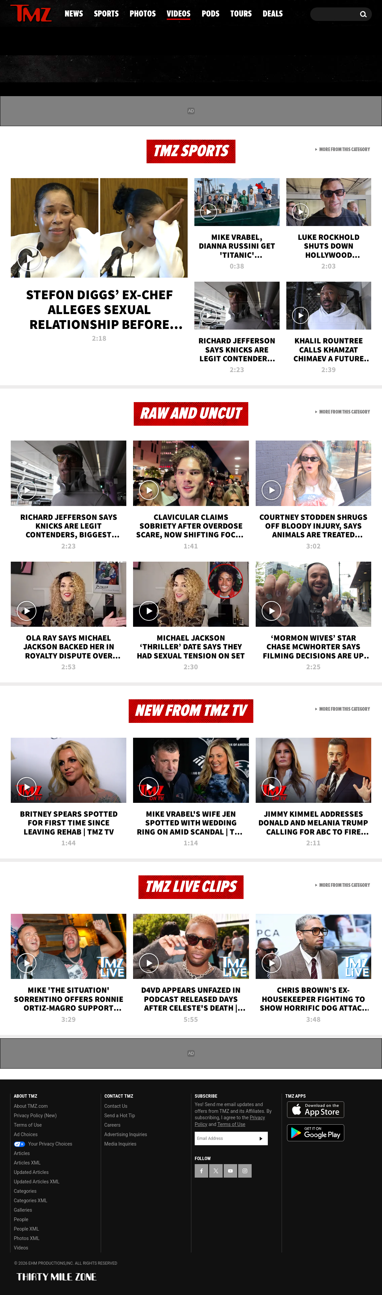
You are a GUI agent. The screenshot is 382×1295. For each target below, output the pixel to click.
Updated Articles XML (36, 1181)
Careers (112, 1125)
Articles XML (27, 1162)
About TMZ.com (31, 1106)
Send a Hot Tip (119, 1115)
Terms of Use (28, 1125)
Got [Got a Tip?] (31, 41)
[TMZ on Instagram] (50, 12)
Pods (243, 69)
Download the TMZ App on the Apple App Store (315, 1109)
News (26, 69)
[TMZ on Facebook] (15, 13)
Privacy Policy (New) (35, 1115)
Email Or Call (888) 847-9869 (88, 41)
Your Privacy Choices (43, 1144)
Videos (192, 69)
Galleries (23, 1210)
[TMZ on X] (25, 13)
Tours (292, 69)
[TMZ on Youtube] (37, 12)
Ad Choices (26, 1134)
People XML (26, 1229)
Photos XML (26, 1238)
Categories (25, 1191)
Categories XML (30, 1200)
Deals (343, 69)
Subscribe (261, 1138)
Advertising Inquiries (125, 1134)
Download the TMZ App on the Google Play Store (315, 1133)
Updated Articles (31, 1172)
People (21, 1219)
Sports (78, 69)
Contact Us (116, 1106)
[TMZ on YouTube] (230, 1171)
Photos (136, 69)
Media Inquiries (120, 1144)
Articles (22, 1153)
